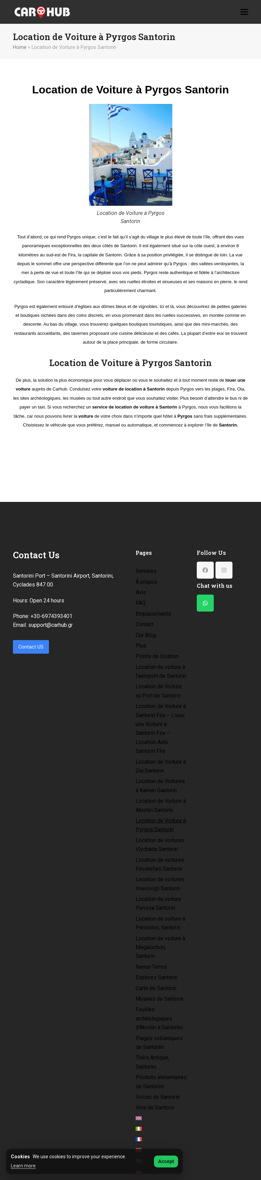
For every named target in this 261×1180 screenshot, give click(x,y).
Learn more (23, 1165)
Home (20, 47)
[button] (244, 12)
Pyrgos (74, 236)
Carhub (60, 389)
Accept (166, 1161)
